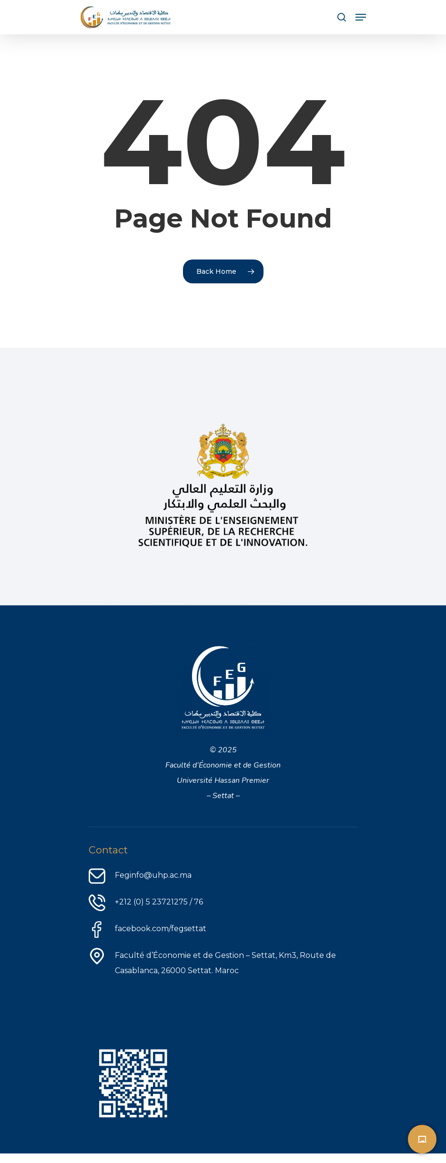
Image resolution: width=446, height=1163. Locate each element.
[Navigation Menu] (360, 17)
